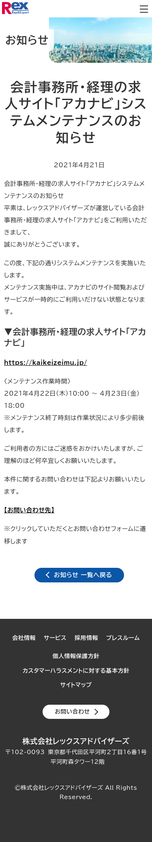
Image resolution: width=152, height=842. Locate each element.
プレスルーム (123, 638)
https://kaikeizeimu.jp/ (45, 363)
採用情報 (86, 638)
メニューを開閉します (144, 9)
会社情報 (24, 638)
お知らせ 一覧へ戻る (83, 575)
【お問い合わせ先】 (29, 510)
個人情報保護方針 (76, 656)
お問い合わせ (72, 711)
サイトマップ (76, 685)
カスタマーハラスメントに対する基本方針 (75, 671)
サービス (55, 638)
